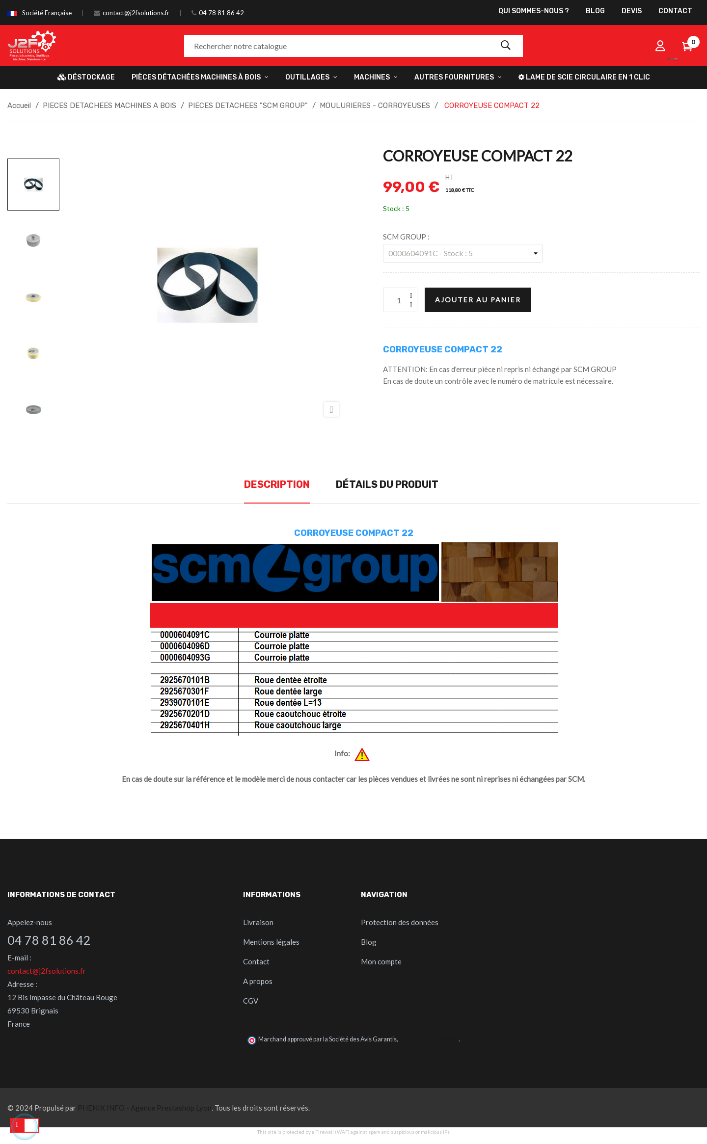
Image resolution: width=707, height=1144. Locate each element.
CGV (250, 1000)
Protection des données (399, 922)
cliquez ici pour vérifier (429, 1039)
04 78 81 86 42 (221, 13)
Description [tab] (277, 484)
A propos (257, 981)
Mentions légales (271, 941)
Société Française (47, 13)
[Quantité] (400, 300)
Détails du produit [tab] (387, 484)
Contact (256, 961)
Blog (369, 941)
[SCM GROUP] (463, 253)
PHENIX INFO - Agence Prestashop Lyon (145, 1107)
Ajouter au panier (478, 299)
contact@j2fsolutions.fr (136, 13)
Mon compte (381, 961)
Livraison (258, 922)
